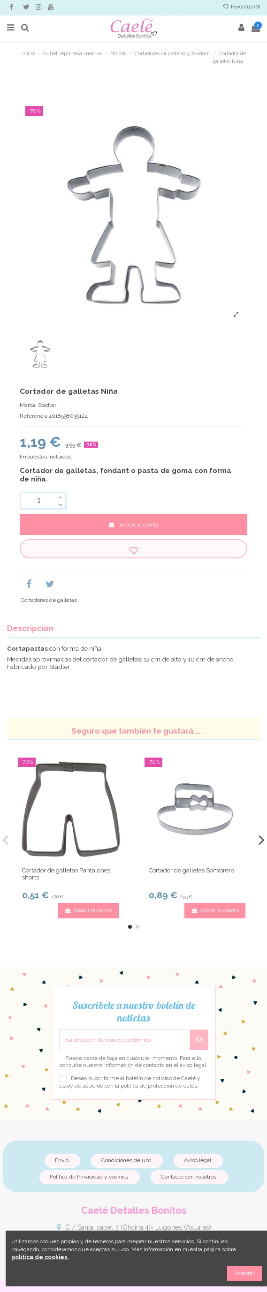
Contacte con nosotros (188, 1176)
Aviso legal (197, 1160)
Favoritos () (241, 7)
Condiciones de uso (126, 1160)
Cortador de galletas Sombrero (191, 870)
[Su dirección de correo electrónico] (125, 1040)
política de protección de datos (159, 1085)
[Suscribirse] (199, 1040)
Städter (47, 405)
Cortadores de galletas (49, 600)
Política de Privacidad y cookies (89, 1176)
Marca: (28, 405)
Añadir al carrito (133, 524)
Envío (62, 1160)
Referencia (33, 416)
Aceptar (244, 1273)
